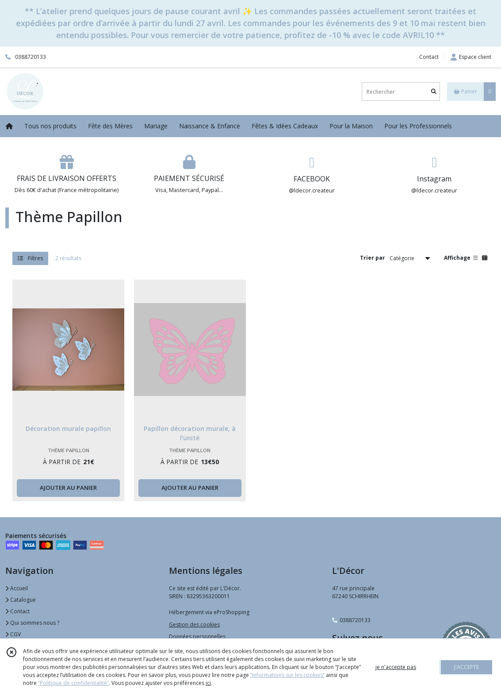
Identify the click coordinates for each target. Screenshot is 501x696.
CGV (13, 634)
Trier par (372, 257)
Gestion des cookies (194, 624)
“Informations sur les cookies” (287, 675)
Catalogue (20, 600)
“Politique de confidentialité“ (73, 683)
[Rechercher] (434, 91)
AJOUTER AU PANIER (68, 488)
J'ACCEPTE (466, 667)
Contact (429, 57)
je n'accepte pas (395, 667)
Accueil (16, 588)
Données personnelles (197, 636)
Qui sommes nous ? (32, 623)
